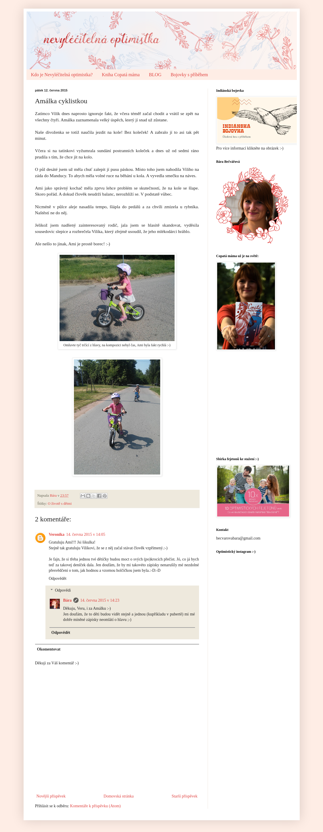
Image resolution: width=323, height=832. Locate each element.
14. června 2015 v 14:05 (85, 534)
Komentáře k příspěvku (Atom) (95, 806)
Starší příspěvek (185, 796)
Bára (67, 600)
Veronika (56, 534)
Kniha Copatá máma (121, 74)
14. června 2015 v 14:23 (99, 600)
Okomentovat (49, 649)
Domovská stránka (119, 796)
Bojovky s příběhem (189, 74)
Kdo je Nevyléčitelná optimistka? (62, 74)
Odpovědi (63, 590)
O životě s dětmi (60, 504)
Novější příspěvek (51, 796)
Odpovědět (57, 578)
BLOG (155, 74)
